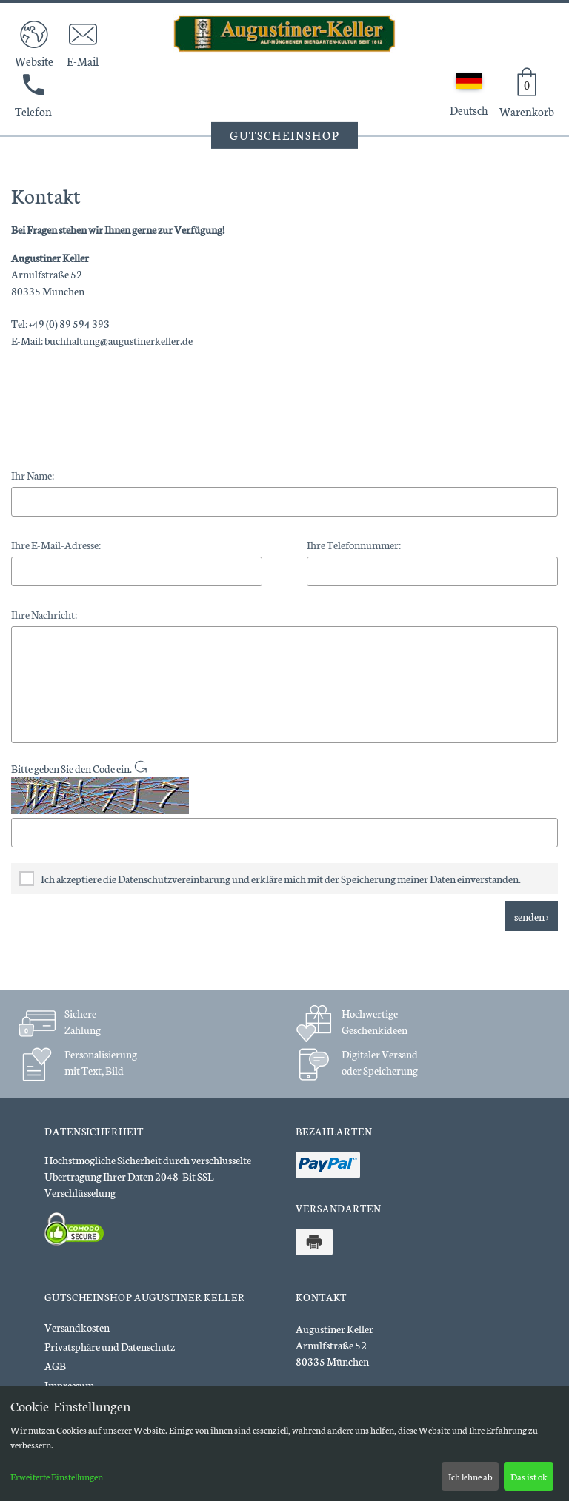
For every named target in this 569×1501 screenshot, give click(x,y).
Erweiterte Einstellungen (56, 1476)
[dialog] (284, 1443)
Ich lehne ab (470, 1476)
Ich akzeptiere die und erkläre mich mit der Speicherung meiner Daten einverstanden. (270, 878)
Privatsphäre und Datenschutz (109, 1346)
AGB (55, 1365)
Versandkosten (77, 1327)
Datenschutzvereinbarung (174, 878)
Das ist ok (529, 1476)
